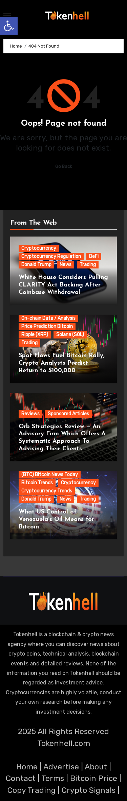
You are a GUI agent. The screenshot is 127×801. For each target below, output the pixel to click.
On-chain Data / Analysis (48, 318)
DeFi (94, 256)
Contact (21, 778)
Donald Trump (36, 264)
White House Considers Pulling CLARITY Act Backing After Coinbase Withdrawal (63, 284)
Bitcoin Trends (37, 483)
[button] (9, 26)
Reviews (30, 414)
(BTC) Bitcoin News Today (49, 474)
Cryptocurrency (38, 248)
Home (27, 766)
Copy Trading (31, 790)
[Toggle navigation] (7, 15)
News (65, 264)
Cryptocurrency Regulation (51, 256)
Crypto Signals (88, 790)
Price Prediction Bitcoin (47, 326)
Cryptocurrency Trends (46, 491)
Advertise (61, 766)
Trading (88, 264)
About (96, 766)
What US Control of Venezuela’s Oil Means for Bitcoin (56, 519)
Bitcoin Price (93, 778)
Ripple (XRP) (34, 334)
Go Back (63, 166)
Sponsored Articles (68, 414)
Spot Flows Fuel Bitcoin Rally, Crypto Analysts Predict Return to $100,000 (62, 362)
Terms (52, 778)
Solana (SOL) (70, 334)
